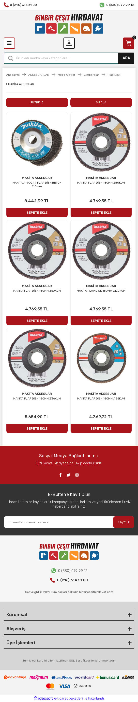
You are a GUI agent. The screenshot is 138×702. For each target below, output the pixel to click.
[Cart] (128, 43)
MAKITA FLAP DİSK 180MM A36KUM (101, 398)
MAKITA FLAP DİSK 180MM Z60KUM (37, 290)
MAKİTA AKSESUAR (37, 178)
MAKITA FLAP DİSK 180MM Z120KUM (101, 290)
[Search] (69, 58)
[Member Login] (69, 43)
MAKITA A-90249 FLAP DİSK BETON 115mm (37, 184)
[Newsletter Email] (69, 522)
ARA (126, 58)
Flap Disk (114, 74)
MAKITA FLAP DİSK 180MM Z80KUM (101, 182)
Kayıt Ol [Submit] (124, 522)
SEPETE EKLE (37, 212)
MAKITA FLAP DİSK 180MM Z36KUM (37, 398)
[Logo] (69, 24)
